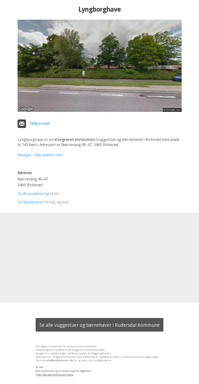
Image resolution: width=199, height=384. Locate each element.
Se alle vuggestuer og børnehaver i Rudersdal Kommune (99, 325)
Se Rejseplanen (31, 202)
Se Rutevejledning (33, 193)
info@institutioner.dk (59, 360)
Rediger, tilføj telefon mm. (40, 154)
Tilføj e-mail (39, 123)
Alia (41, 367)
